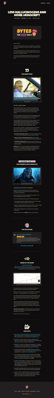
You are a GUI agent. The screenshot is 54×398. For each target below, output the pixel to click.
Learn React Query (33, 391)
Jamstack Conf (18, 187)
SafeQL (16, 360)
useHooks (38, 391)
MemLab (35, 107)
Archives (15, 391)
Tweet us (15, 313)
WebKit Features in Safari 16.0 (33, 349)
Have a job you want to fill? (27, 245)
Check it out (16, 212)
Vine (37, 346)
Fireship (30, 393)
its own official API (29, 354)
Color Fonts (32, 368)
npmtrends (23, 391)
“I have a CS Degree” (35, 133)
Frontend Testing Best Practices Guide (23, 266)
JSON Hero (16, 344)
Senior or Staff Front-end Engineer (24, 234)
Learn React (27, 391)
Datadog (30, 265)
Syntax (15, 371)
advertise (43, 3)
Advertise (19, 391)
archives (48, 3)
